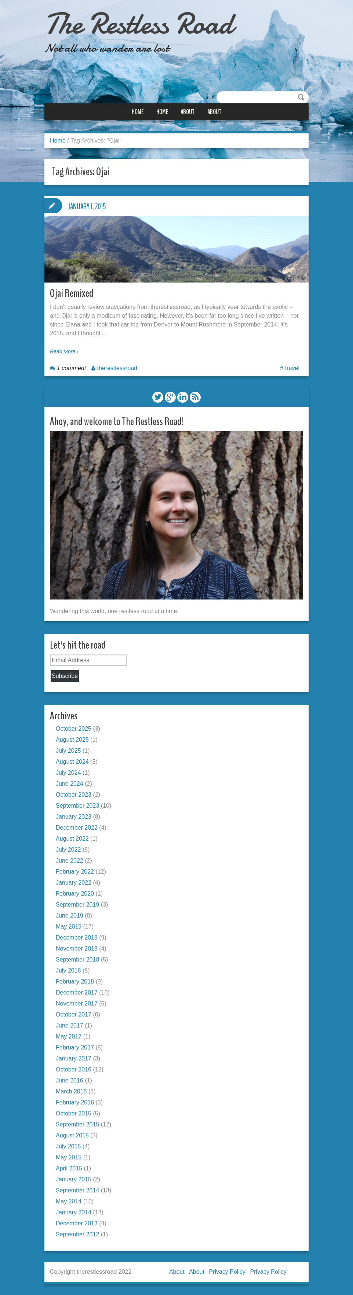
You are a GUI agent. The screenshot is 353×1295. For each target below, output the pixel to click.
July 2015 (68, 1146)
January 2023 (73, 816)
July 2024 (68, 773)
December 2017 (77, 992)
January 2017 (73, 1058)
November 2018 (77, 948)
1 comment (71, 368)
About (187, 111)
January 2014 (73, 1212)
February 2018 (75, 981)
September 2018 (77, 959)
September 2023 (77, 806)
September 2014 (77, 1190)
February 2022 (75, 871)
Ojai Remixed (72, 293)
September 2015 (77, 1124)
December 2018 (77, 937)
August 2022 (72, 838)
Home (137, 111)
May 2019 (68, 926)
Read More (62, 351)
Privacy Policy (227, 1272)
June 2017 (69, 1025)
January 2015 (73, 1179)
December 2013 (77, 1223)
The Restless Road (138, 23)
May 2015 (68, 1157)
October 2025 (73, 729)
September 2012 (77, 1234)
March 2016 (71, 1091)
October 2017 (73, 1014)
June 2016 (69, 1080)
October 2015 (73, 1113)
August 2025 (72, 740)
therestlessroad (117, 368)
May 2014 (68, 1201)
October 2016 (73, 1069)
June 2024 (69, 784)
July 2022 (68, 849)
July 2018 (68, 970)
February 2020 (75, 893)
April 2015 (69, 1168)
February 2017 (75, 1047)
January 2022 (73, 882)
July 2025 (68, 751)
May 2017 (68, 1036)
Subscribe (65, 676)
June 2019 (69, 915)
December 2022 (77, 827)
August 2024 (72, 762)
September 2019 (77, 904)
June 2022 (69, 860)
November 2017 (77, 1003)
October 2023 (73, 795)
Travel (291, 368)
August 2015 (72, 1135)
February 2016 (75, 1102)
